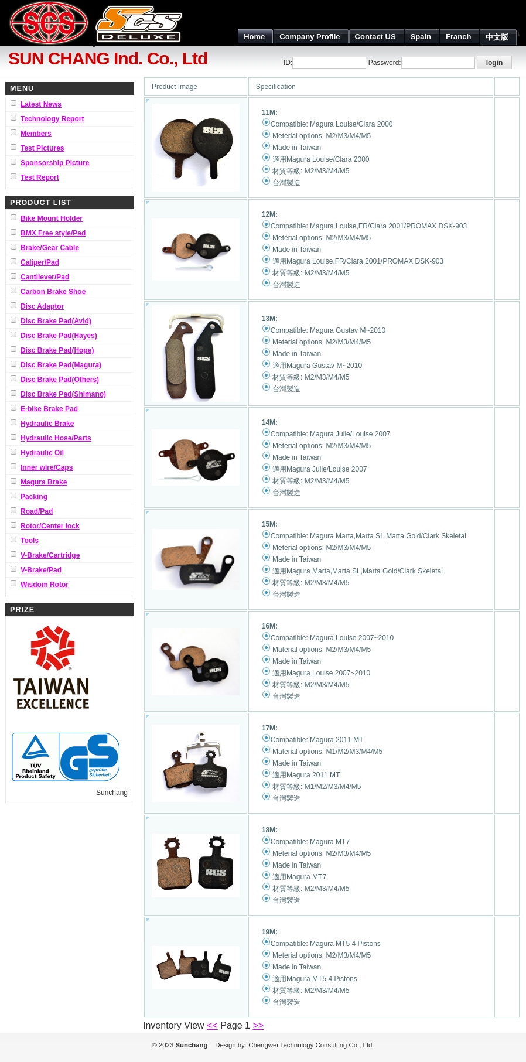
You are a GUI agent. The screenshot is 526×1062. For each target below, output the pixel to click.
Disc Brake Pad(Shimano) (63, 394)
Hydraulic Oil (42, 453)
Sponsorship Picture (55, 163)
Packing (34, 497)
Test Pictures (42, 148)
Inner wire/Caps (47, 467)
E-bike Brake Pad (49, 409)
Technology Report (52, 119)
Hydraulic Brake (47, 423)
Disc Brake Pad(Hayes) (59, 336)
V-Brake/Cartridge (50, 555)
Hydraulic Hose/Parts (56, 438)
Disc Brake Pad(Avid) (56, 321)
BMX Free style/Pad (53, 233)
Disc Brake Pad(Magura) (61, 365)
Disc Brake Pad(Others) (60, 379)
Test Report (40, 177)
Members (36, 133)
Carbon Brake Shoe (53, 292)
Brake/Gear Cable (50, 248)
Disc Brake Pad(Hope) (57, 350)
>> (258, 1025)
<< (212, 1025)
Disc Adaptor (42, 306)
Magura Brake (44, 482)
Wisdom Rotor (45, 584)
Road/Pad (37, 511)
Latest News (41, 104)
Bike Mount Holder (52, 218)
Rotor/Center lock (50, 526)
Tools (30, 541)
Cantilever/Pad (45, 277)
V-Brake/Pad (41, 570)
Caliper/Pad (40, 262)
